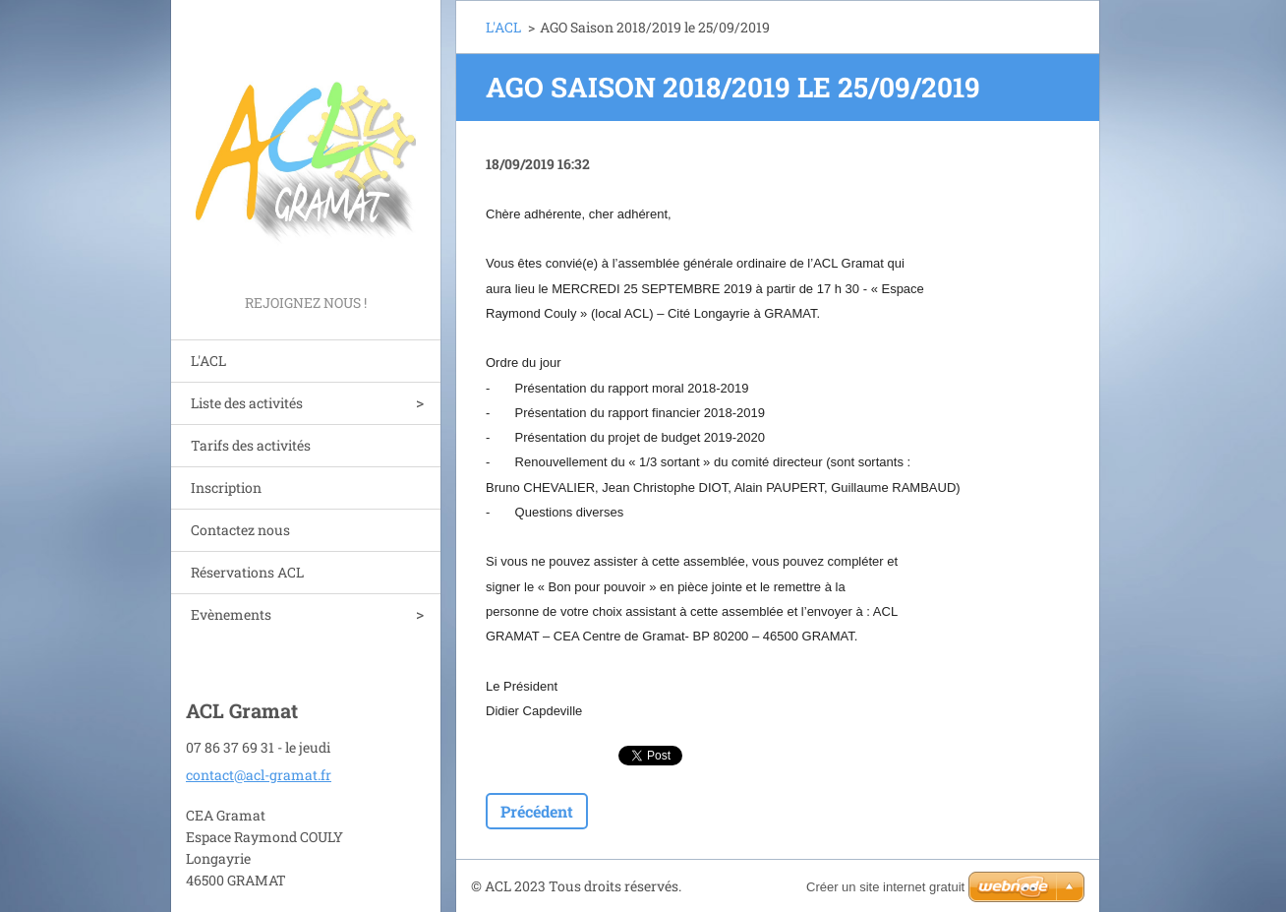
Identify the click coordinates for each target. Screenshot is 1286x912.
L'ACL (208, 360)
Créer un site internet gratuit (885, 887)
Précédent (536, 811)
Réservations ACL (247, 572)
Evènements (231, 614)
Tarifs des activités (251, 445)
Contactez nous (240, 529)
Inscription (226, 487)
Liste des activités (247, 403)
